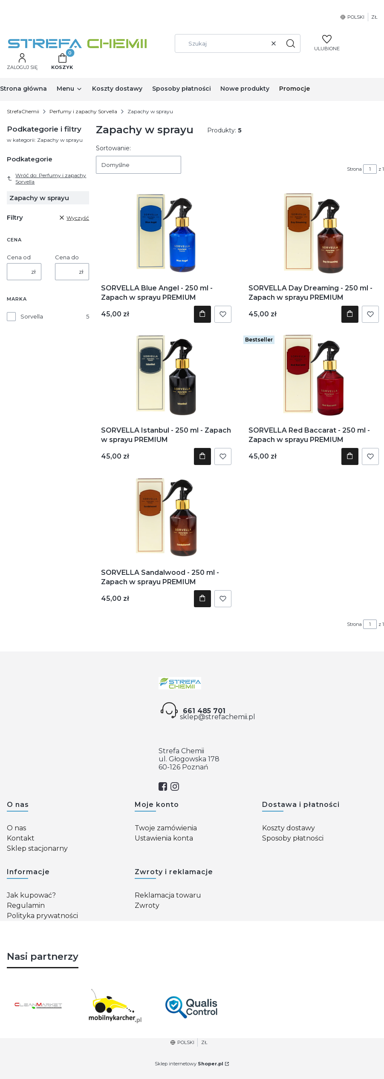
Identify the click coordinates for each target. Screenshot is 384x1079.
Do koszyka (202, 314)
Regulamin (26, 905)
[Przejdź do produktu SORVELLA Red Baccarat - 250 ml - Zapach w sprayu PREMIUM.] (313, 374)
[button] (290, 43)
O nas (16, 828)
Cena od (19, 257)
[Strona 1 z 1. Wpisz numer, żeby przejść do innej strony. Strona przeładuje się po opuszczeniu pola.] (370, 169)
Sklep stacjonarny (37, 848)
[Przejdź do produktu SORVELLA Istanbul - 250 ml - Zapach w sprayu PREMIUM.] (166, 374)
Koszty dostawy (288, 828)
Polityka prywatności (42, 916)
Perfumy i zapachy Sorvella (83, 111)
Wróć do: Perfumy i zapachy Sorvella (46, 178)
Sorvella (31, 316)
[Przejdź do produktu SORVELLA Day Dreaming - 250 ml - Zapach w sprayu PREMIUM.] (313, 232)
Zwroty (147, 905)
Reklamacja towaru (168, 895)
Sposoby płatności (292, 838)
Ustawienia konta (164, 838)
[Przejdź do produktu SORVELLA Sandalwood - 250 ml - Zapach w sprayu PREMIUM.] (166, 517)
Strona (354, 169)
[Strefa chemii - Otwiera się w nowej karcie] (192, 683)
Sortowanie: (113, 148)
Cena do (67, 257)
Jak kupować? (31, 895)
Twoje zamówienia (166, 828)
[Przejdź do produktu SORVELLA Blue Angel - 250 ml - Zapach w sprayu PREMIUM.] (166, 232)
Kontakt (21, 838)
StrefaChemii (23, 111)
